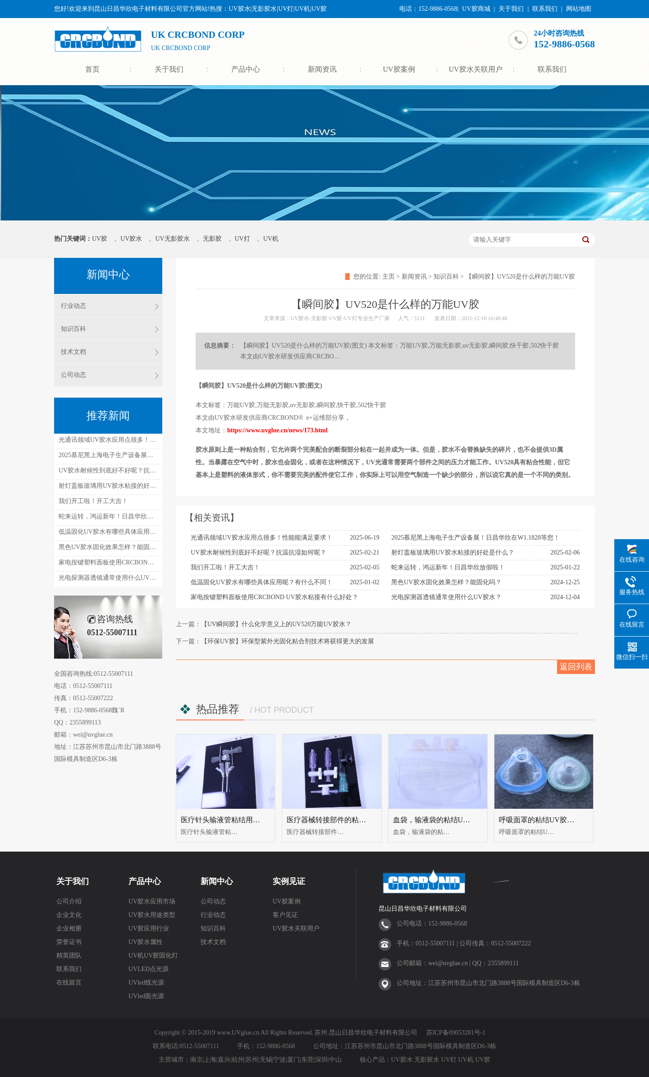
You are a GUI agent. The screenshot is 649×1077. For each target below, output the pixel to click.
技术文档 (73, 351)
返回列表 (576, 666)
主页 (388, 276)
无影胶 (212, 238)
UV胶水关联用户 (475, 69)
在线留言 (69, 982)
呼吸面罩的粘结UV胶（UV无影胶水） (560, 820)
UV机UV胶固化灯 (153, 955)
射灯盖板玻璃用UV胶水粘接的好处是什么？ (452, 552)
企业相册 (69, 928)
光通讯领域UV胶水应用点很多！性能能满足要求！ (261, 537)
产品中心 (245, 69)
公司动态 (73, 374)
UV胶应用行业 (148, 928)
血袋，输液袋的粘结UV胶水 (438, 820)
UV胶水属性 (145, 942)
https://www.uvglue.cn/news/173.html (277, 430)
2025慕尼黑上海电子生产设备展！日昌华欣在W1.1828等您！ (475, 537)
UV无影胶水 (172, 238)
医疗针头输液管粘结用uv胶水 (227, 820)
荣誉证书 (69, 942)
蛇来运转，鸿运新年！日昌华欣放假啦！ (448, 567)
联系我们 (545, 8)
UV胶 (99, 238)
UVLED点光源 (148, 969)
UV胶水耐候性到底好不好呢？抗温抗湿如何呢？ (258, 552)
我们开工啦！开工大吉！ (225, 567)
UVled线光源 (146, 982)
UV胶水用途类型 (151, 915)
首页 (92, 69)
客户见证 (285, 915)
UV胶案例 (399, 69)
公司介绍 (69, 901)
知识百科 (446, 276)
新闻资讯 (322, 69)
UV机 (271, 238)
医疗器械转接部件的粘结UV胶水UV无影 (351, 820)
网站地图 (578, 8)
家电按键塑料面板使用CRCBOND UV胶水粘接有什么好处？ (274, 597)
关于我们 (511, 8)
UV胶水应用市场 (151, 901)
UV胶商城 (476, 8)
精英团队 (69, 955)
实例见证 (289, 881)
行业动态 (73, 305)
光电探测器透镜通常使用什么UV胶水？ (446, 597)
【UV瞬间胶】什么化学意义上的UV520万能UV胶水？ (276, 624)
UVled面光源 (146, 996)
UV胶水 (131, 238)
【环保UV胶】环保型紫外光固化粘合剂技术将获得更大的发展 (287, 641)
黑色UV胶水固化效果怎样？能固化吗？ (446, 582)
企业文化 (69, 915)
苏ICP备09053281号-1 (455, 1032)
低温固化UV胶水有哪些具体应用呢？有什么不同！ (261, 582)
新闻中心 (217, 881)
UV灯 (242, 238)
